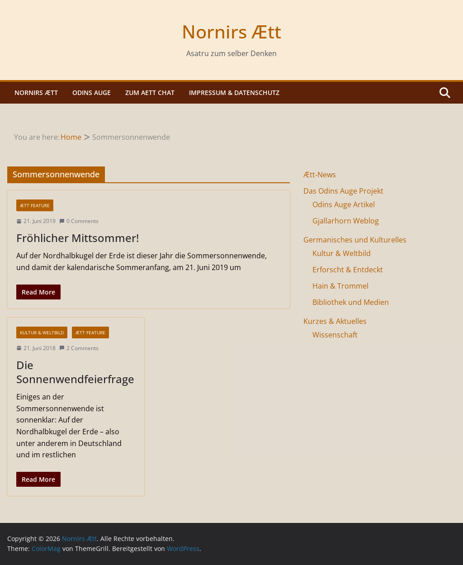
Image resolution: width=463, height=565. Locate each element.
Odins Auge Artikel (343, 204)
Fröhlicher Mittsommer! (77, 237)
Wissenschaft (335, 335)
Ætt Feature (35, 205)
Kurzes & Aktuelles (335, 321)
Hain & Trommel (340, 286)
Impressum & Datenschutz (234, 92)
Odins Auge (91, 92)
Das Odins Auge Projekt (343, 191)
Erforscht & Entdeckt (347, 270)
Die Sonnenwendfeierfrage (75, 371)
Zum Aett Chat (150, 92)
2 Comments (79, 348)
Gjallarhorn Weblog (345, 221)
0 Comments (79, 221)
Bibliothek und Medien (350, 302)
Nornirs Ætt (231, 31)
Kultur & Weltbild (42, 332)
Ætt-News (319, 175)
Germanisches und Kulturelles (354, 240)
